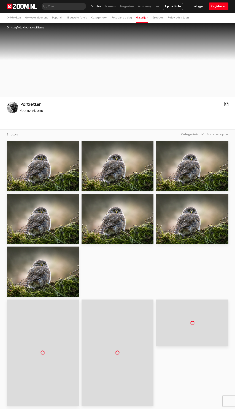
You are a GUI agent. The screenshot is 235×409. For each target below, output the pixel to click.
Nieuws (110, 6)
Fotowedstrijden (178, 17)
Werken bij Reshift (108, 404)
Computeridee (40, 379)
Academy (145, 6)
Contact (191, 368)
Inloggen (199, 6)
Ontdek (95, 6)
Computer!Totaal (67, 379)
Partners (192, 355)
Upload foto (173, 6)
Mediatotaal (102, 379)
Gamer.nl (170, 379)
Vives (116, 383)
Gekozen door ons (36, 17)
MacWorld (129, 379)
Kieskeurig (24, 379)
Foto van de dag (122, 17)
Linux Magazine (130, 383)
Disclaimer (193, 342)
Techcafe (116, 379)
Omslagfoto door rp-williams (25, 27)
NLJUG (144, 383)
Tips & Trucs (86, 379)
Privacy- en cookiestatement (141, 404)
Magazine (127, 6)
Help (190, 361)
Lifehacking (143, 379)
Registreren (218, 6)
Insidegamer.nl (185, 379)
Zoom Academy (82, 383)
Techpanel (158, 379)
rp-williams (35, 110)
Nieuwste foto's (77, 17)
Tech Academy (102, 383)
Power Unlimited (205, 379)
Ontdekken (14, 17)
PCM (53, 379)
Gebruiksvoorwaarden (200, 349)
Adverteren (193, 336)
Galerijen (142, 17)
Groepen (158, 17)
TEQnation (156, 383)
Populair (57, 17)
